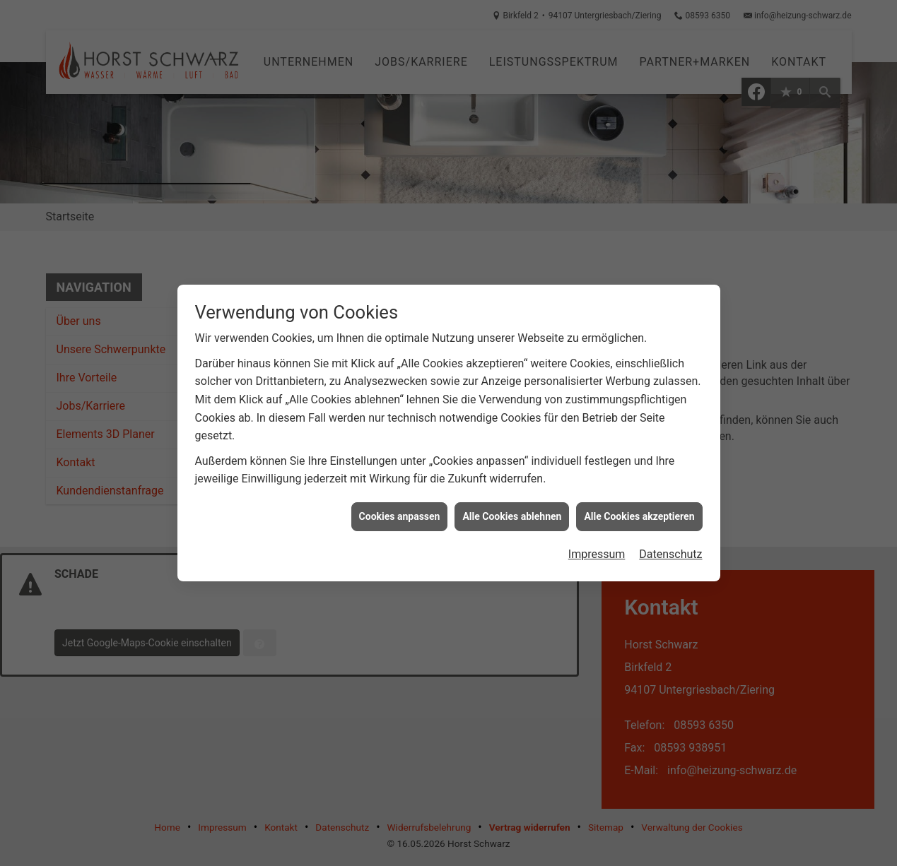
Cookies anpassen (399, 506)
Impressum (597, 544)
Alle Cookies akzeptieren (639, 506)
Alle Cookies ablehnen (511, 506)
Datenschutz (670, 544)
